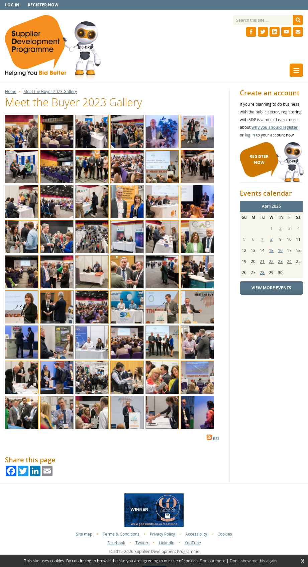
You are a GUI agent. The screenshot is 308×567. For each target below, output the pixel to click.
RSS (213, 438)
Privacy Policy (162, 534)
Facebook (116, 543)
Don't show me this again (253, 561)
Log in (12, 5)
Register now (43, 5)
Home (10, 91)
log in (250, 135)
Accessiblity (196, 534)
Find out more (212, 561)
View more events (271, 288)
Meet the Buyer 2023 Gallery (50, 91)
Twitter (141, 543)
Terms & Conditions (121, 534)
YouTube (193, 543)
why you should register (274, 127)
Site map (84, 534)
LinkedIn (166, 543)
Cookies (224, 534)
